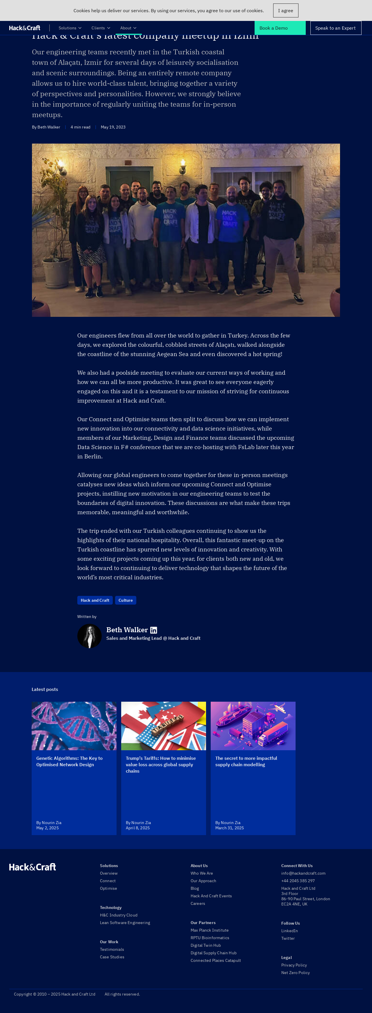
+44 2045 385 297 (298, 880)
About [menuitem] (128, 28)
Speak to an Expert (335, 28)
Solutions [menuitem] (70, 28)
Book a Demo (274, 28)
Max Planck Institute (210, 930)
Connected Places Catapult (216, 960)
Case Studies (112, 957)
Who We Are (202, 873)
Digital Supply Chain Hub (214, 952)
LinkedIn (289, 930)
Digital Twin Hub (206, 945)
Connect (108, 880)
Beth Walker (127, 629)
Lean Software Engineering (125, 922)
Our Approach (203, 880)
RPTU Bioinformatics (210, 937)
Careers (198, 903)
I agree (285, 10)
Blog (195, 888)
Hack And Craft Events (211, 895)
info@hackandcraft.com (303, 873)
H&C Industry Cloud (118, 915)
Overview (109, 873)
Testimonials (112, 949)
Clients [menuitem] (101, 28)
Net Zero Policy (295, 972)
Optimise (108, 888)
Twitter (288, 938)
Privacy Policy (294, 965)
